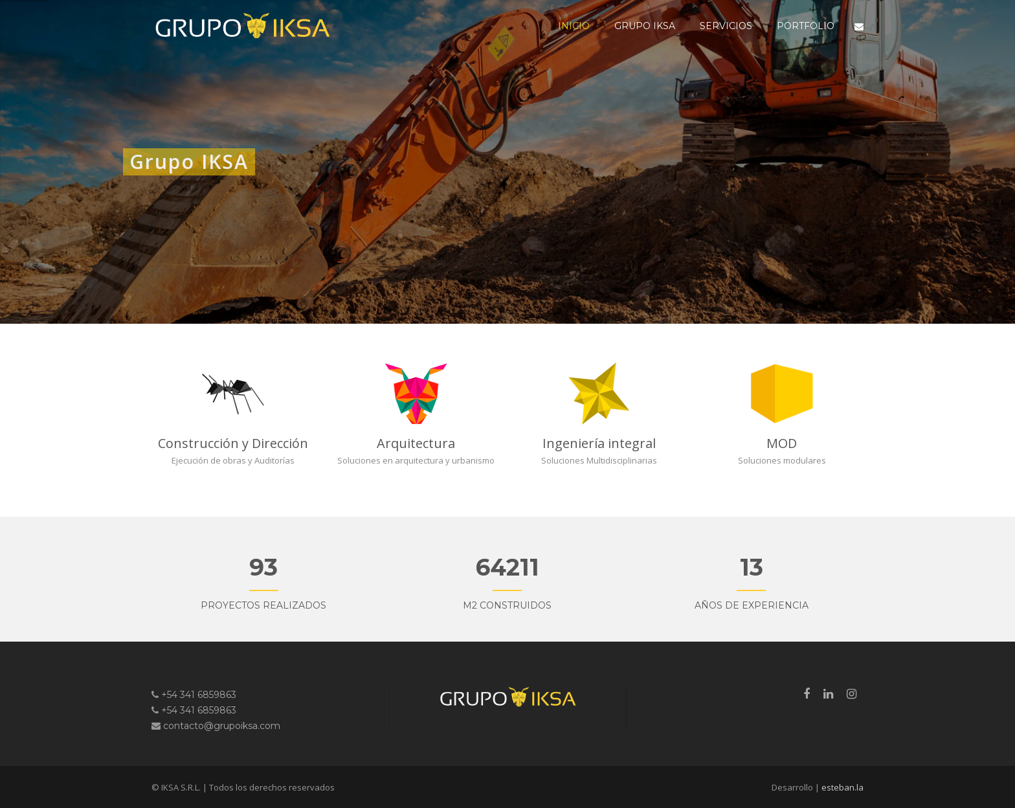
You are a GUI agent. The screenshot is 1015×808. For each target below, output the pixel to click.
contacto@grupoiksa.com (221, 726)
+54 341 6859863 (198, 695)
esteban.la (842, 787)
